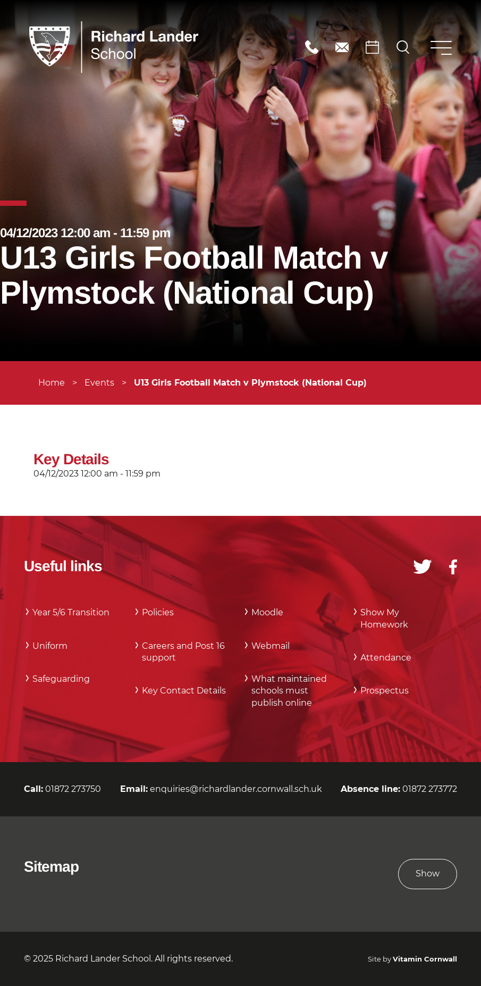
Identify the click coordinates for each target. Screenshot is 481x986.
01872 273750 (311, 47)
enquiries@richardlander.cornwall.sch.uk (342, 47)
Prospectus (384, 691)
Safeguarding (61, 679)
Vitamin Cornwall (425, 959)
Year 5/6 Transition (70, 612)
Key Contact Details (184, 691)
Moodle (267, 612)
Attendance (385, 658)
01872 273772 (429, 789)
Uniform (49, 646)
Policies (158, 612)
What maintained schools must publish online (289, 691)
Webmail (270, 646)
